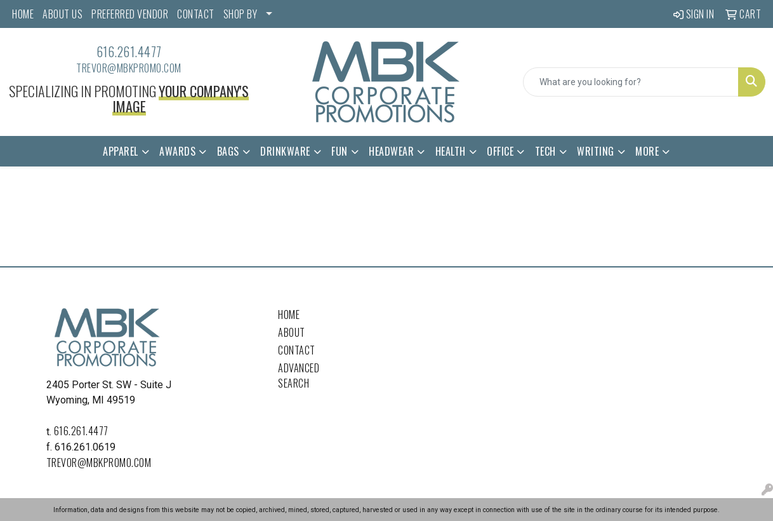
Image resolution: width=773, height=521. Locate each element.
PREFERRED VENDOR (129, 14)
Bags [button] (228, 151)
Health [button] (450, 151)
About (291, 332)
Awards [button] (177, 151)
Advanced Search (298, 375)
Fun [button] (339, 151)
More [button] (647, 151)
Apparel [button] (120, 151)
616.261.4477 (129, 51)
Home (289, 314)
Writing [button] (595, 151)
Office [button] (500, 151)
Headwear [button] (391, 151)
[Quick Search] (631, 82)
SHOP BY (240, 14)
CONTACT (196, 14)
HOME (23, 14)
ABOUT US (63, 14)
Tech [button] (545, 151)
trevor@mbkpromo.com (129, 68)
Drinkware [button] (285, 151)
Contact (296, 350)
